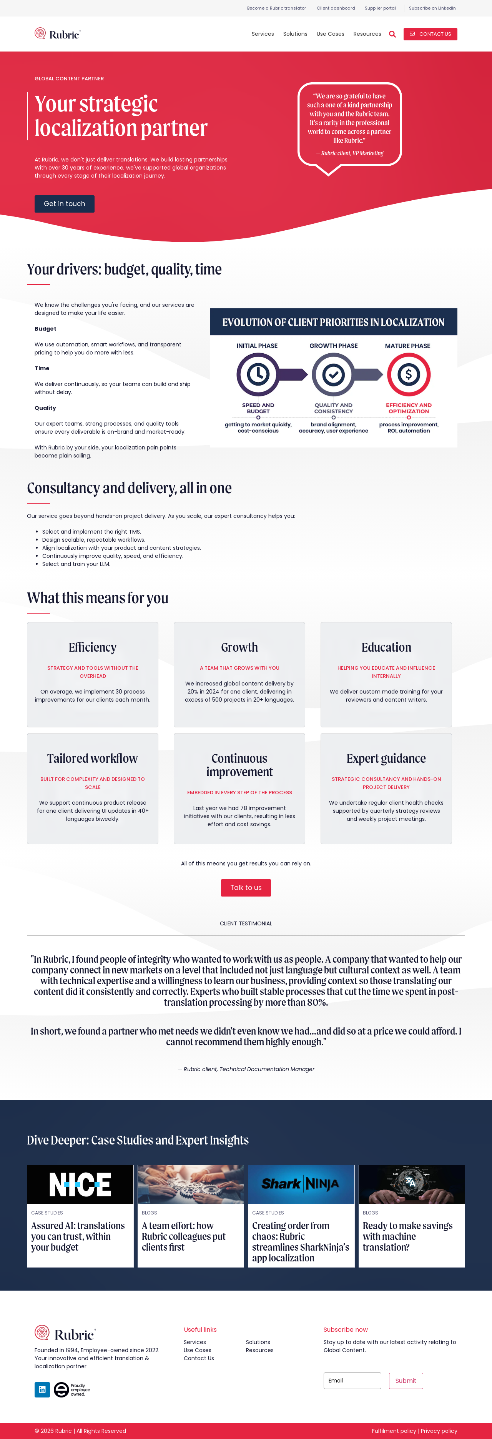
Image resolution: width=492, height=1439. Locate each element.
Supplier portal (380, 8)
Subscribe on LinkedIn (432, 8)
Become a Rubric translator (276, 8)
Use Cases (330, 34)
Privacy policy (439, 1431)
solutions (258, 1342)
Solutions (295, 34)
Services (263, 34)
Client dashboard (336, 8)
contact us (199, 1358)
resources (260, 1350)
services (195, 1342)
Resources (367, 34)
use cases (197, 1350)
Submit (406, 1380)
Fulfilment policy (394, 1431)
